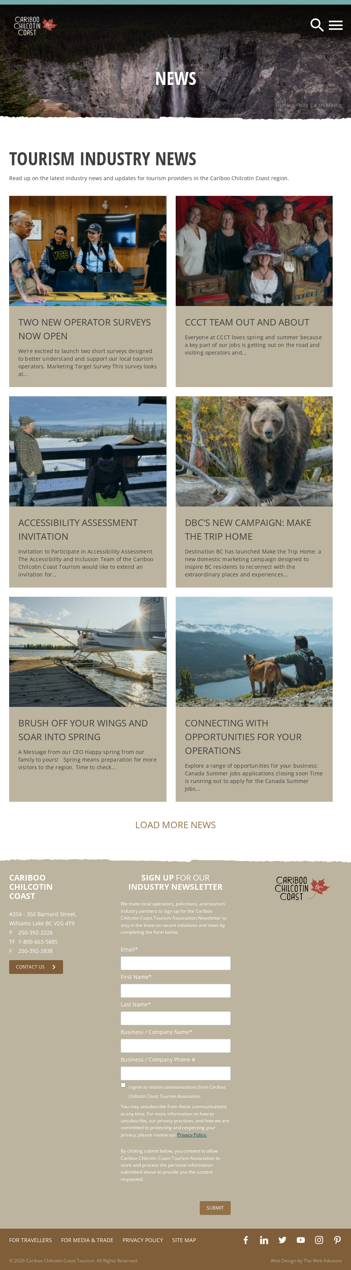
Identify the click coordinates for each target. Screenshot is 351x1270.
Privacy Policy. (192, 1135)
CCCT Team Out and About (247, 322)
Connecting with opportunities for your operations (243, 736)
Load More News (175, 824)
